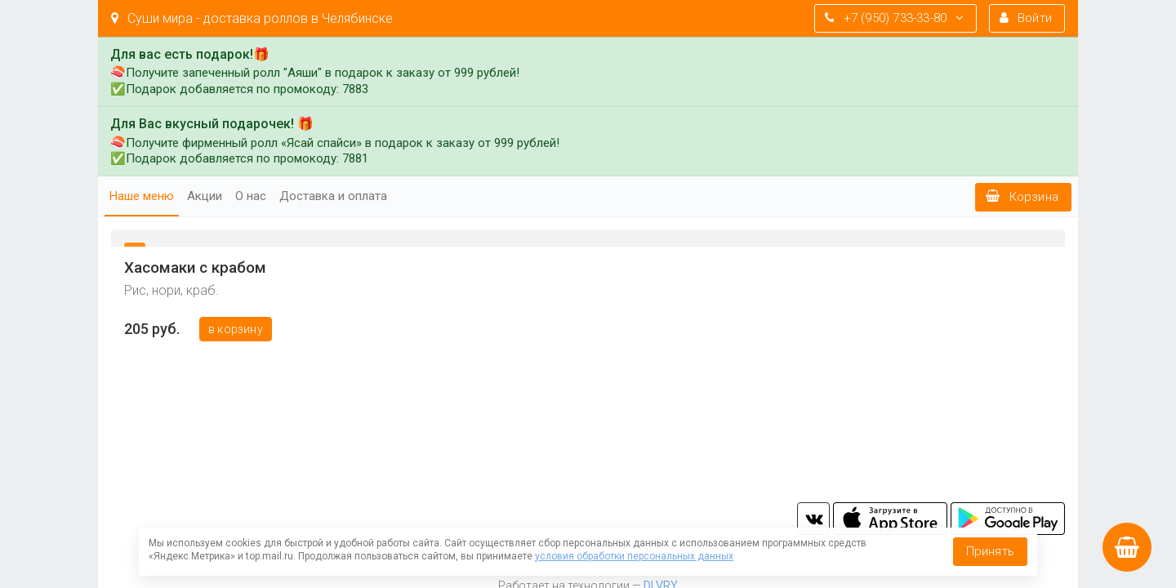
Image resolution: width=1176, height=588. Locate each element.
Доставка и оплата (333, 196)
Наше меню (141, 196)
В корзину (235, 329)
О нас (250, 196)
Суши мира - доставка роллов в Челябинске (252, 18)
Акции (204, 196)
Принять (990, 551)
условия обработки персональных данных (634, 556)
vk (813, 518)
